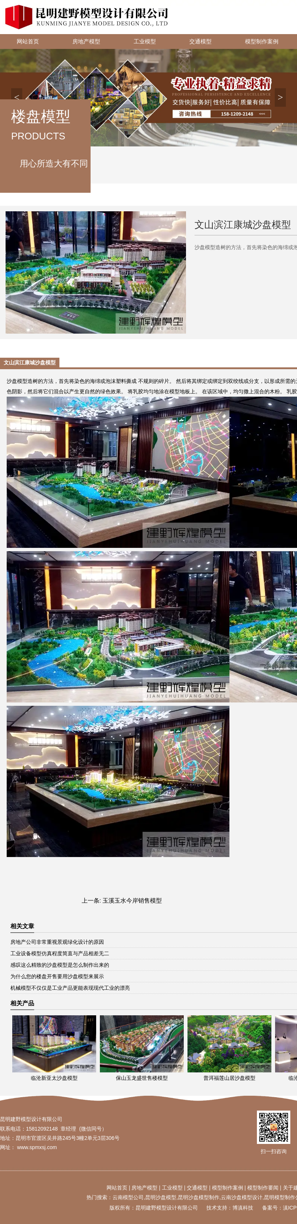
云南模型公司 (128, 1197)
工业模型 (145, 41)
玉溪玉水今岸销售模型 (132, 900)
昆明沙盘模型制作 (198, 1197)
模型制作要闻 (262, 1188)
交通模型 (200, 41)
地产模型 (147, 1188)
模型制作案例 (261, 41)
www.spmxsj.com (37, 1147)
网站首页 (28, 41)
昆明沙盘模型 (160, 1197)
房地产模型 (86, 41)
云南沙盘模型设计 (241, 1197)
